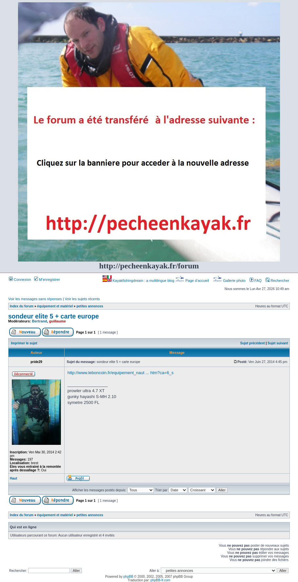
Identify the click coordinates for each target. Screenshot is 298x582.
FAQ (256, 280)
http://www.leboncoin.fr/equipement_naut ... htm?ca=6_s (120, 372)
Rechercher (277, 280)
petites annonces (89, 306)
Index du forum (21, 306)
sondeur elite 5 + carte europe (53, 316)
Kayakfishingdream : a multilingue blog (138, 280)
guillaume (57, 321)
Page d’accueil (192, 280)
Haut (13, 478)
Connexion (20, 280)
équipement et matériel (55, 306)
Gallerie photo (230, 280)
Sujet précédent (252, 343)
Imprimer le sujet (24, 343)
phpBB (128, 576)
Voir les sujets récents (82, 299)
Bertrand (39, 321)
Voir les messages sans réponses (35, 299)
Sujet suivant (278, 343)
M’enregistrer (47, 280)
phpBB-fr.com (161, 580)
